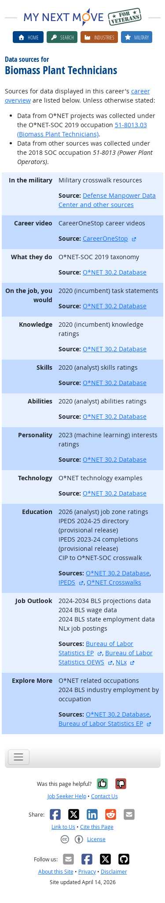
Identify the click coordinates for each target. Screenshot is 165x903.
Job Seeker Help (67, 796)
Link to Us (63, 827)
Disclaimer (114, 871)
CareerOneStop (105, 238)
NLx (121, 662)
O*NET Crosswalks (114, 582)
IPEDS (67, 582)
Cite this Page (97, 827)
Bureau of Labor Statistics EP (101, 723)
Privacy (87, 871)
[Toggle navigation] (18, 757)
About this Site (55, 871)
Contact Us (104, 796)
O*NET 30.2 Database (115, 272)
